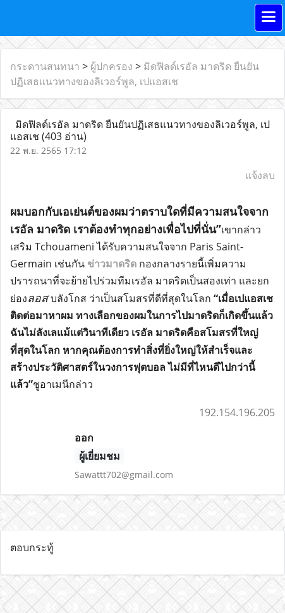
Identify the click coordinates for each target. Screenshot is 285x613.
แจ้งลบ (260, 175)
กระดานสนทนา (45, 66)
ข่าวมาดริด (111, 264)
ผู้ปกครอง (111, 66)
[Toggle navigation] (268, 18)
